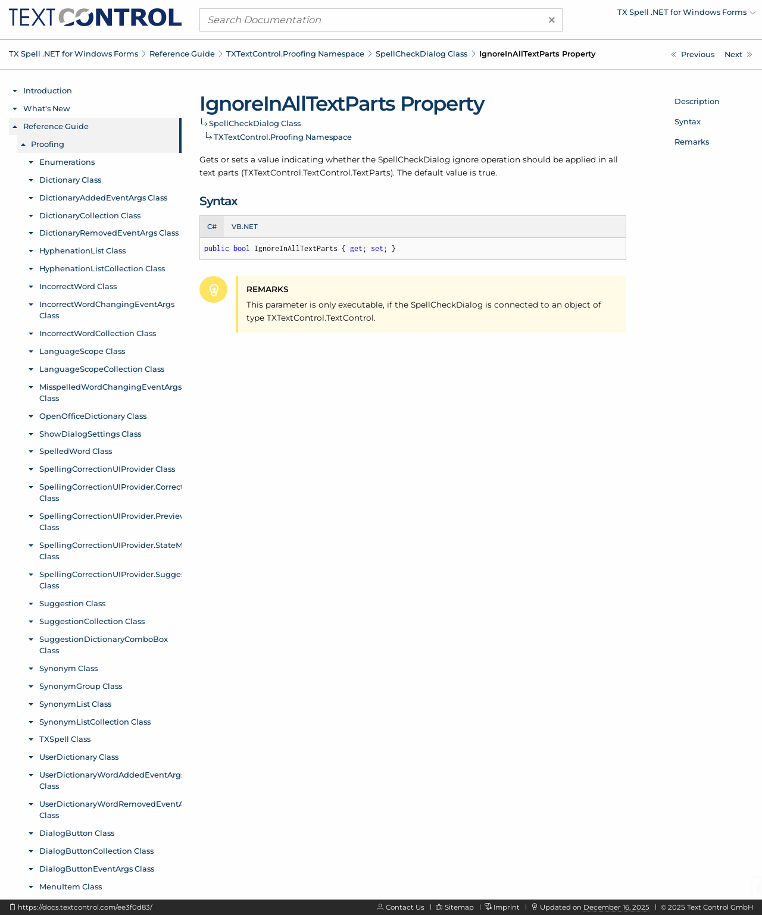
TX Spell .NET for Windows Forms (73, 53)
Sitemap (459, 907)
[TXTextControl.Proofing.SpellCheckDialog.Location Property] (738, 54)
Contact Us (405, 907)
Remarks (691, 141)
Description (697, 101)
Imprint (507, 907)
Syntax (687, 121)
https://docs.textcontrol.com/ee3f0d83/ (85, 907)
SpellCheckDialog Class (421, 53)
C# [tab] (212, 227)
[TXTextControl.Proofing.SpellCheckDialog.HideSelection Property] (692, 54)
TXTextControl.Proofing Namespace (295, 53)
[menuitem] (652, 14)
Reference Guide (182, 53)
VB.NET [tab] (245, 227)
